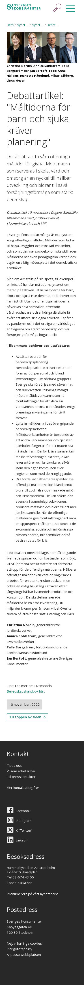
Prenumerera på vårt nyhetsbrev (32, 894)
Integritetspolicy (19, 949)
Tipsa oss (14, 765)
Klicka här (24, 882)
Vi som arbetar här (21, 771)
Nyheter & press (28, 25)
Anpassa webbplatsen (24, 954)
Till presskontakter (21, 776)
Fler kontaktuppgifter (23, 787)
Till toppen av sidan (25, 717)
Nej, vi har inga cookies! (25, 943)
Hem (10, 25)
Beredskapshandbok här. (26, 691)
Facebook (23, 810)
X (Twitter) (24, 830)
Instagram (24, 820)
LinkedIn (22, 840)
